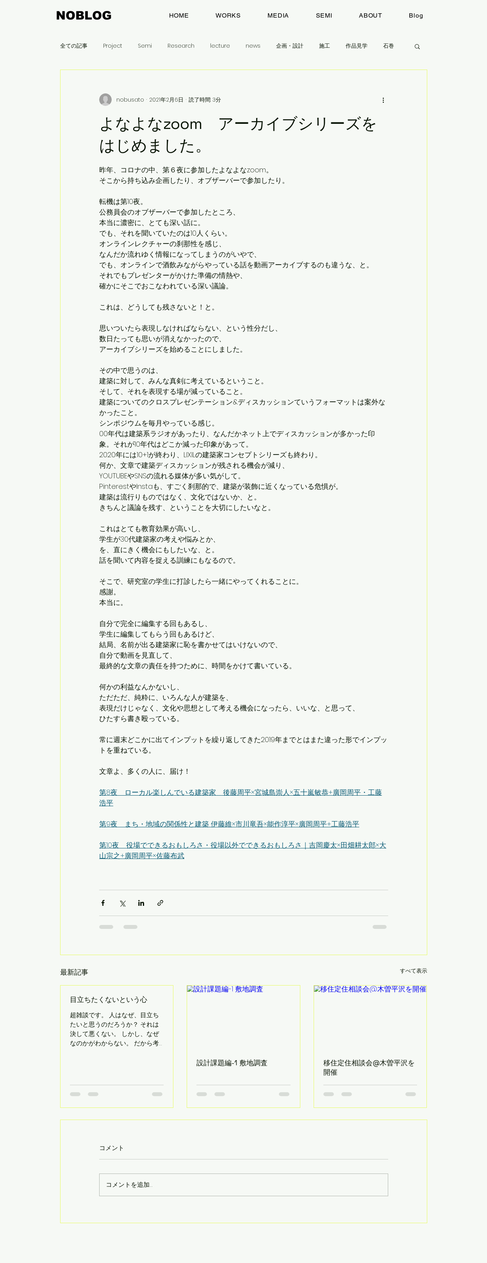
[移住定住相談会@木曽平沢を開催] (370, 1017)
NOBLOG (84, 15)
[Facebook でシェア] (103, 903)
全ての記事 (73, 46)
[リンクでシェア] (160, 903)
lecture (220, 46)
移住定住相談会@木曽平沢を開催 (369, 1067)
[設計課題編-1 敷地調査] (243, 1017)
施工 (324, 46)
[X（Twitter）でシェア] (122, 903)
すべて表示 (413, 971)
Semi (145, 46)
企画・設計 (289, 46)
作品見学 (356, 46)
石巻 (388, 46)
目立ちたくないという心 (108, 999)
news (253, 46)
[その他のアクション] (383, 99)
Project (112, 46)
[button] (417, 46)
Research (181, 46)
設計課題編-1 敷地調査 (232, 1062)
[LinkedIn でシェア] (141, 903)
